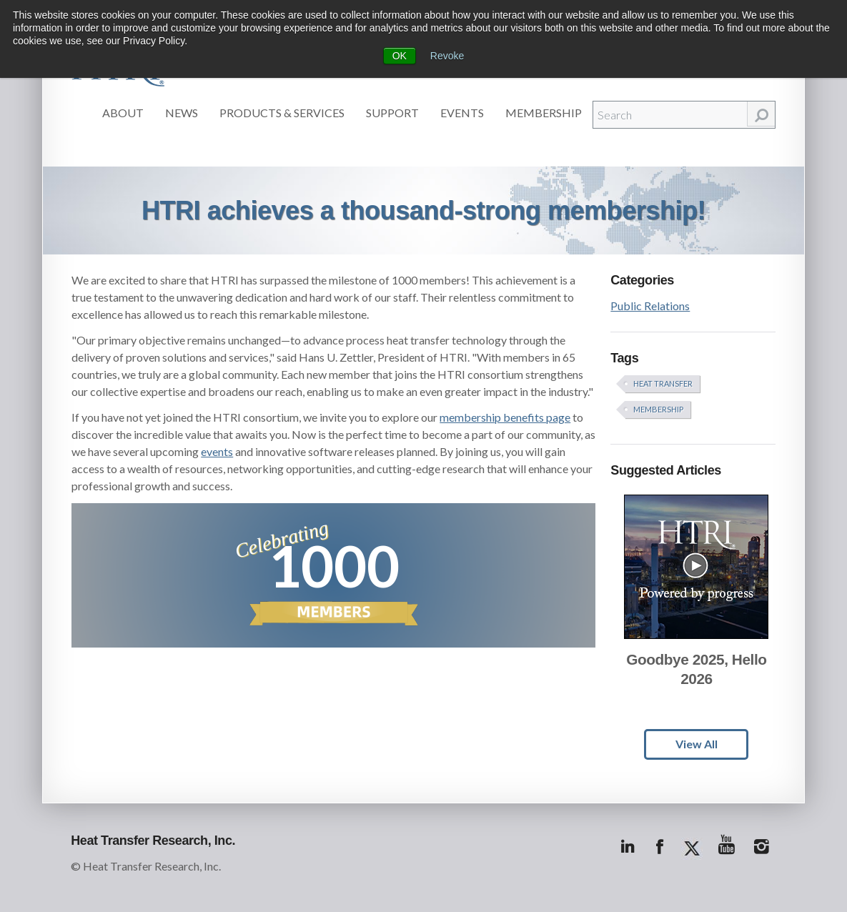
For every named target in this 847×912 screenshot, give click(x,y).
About (123, 112)
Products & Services (282, 112)
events (217, 451)
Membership (543, 112)
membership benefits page (505, 417)
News (181, 112)
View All (696, 743)
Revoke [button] (447, 55)
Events (462, 112)
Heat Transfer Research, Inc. (153, 840)
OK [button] (399, 55)
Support (392, 112)
